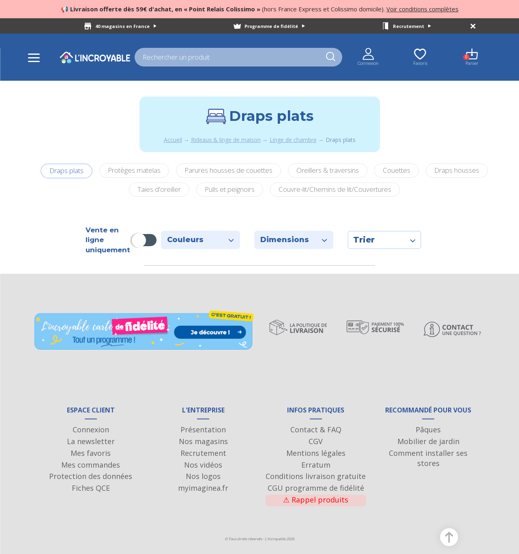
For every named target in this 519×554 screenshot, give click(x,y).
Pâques (428, 429)
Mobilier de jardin (428, 441)
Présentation (203, 429)
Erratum (315, 465)
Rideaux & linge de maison (226, 140)
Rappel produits (315, 500)
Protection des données (90, 476)
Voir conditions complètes (422, 9)
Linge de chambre (293, 140)
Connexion (91, 429)
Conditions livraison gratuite (316, 476)
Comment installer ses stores (428, 458)
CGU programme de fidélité (316, 488)
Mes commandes (90, 465)
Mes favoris (91, 453)
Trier (384, 240)
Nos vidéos (203, 465)
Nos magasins (203, 441)
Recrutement (412, 26)
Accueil (173, 140)
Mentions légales (315, 453)
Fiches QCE (91, 488)
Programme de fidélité (274, 26)
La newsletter (91, 441)
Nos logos (203, 476)
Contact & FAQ (315, 429)
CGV (316, 441)
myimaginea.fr (203, 488)
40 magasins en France (126, 26)
